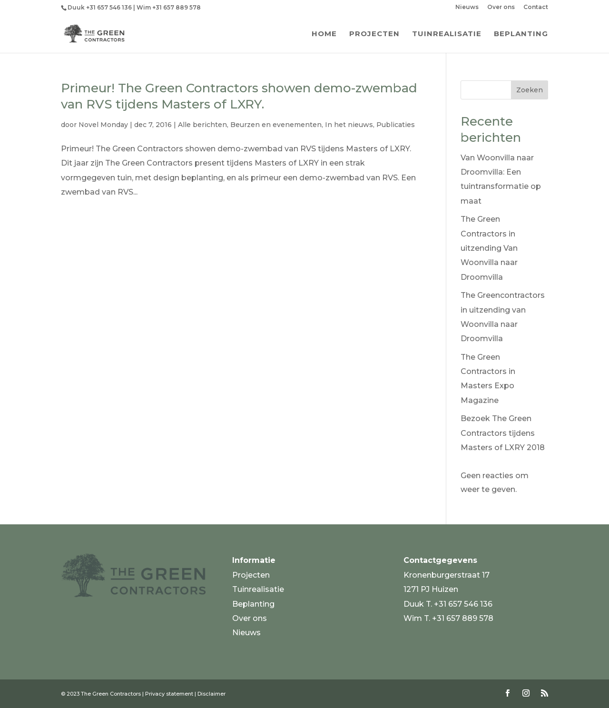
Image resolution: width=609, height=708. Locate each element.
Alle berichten (202, 124)
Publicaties (395, 124)
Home (324, 34)
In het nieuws (349, 124)
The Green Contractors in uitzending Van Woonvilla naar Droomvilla (489, 248)
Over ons (501, 7)
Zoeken (529, 90)
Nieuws (467, 7)
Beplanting (521, 34)
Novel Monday (103, 124)
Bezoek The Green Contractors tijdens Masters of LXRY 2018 (503, 433)
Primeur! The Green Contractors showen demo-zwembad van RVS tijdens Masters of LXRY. (239, 96)
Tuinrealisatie (446, 34)
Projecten (374, 34)
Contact (535, 7)
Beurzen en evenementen (276, 124)
